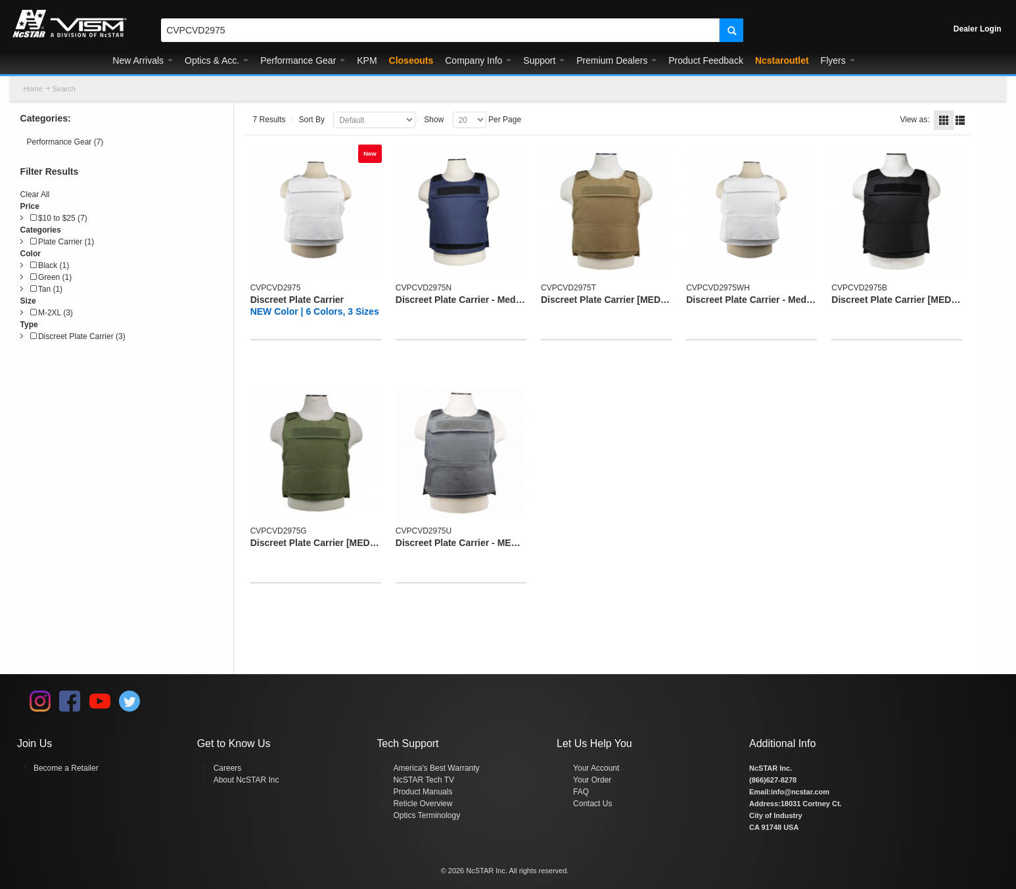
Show (434, 119)
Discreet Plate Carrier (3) (78, 336)
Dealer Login (978, 29)
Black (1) (50, 265)
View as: (914, 119)
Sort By (312, 119)
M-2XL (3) (51, 312)
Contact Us (592, 803)
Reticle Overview (422, 803)
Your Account (596, 768)
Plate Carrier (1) (62, 241)
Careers (228, 768)
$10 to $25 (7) (58, 218)
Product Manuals (422, 791)
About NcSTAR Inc (246, 780)
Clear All (35, 194)
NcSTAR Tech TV (423, 780)
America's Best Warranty (436, 768)
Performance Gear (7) (65, 142)
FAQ (581, 791)
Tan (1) (46, 289)
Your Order (592, 780)
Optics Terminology (426, 815)
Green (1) (51, 277)
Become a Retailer (66, 768)
